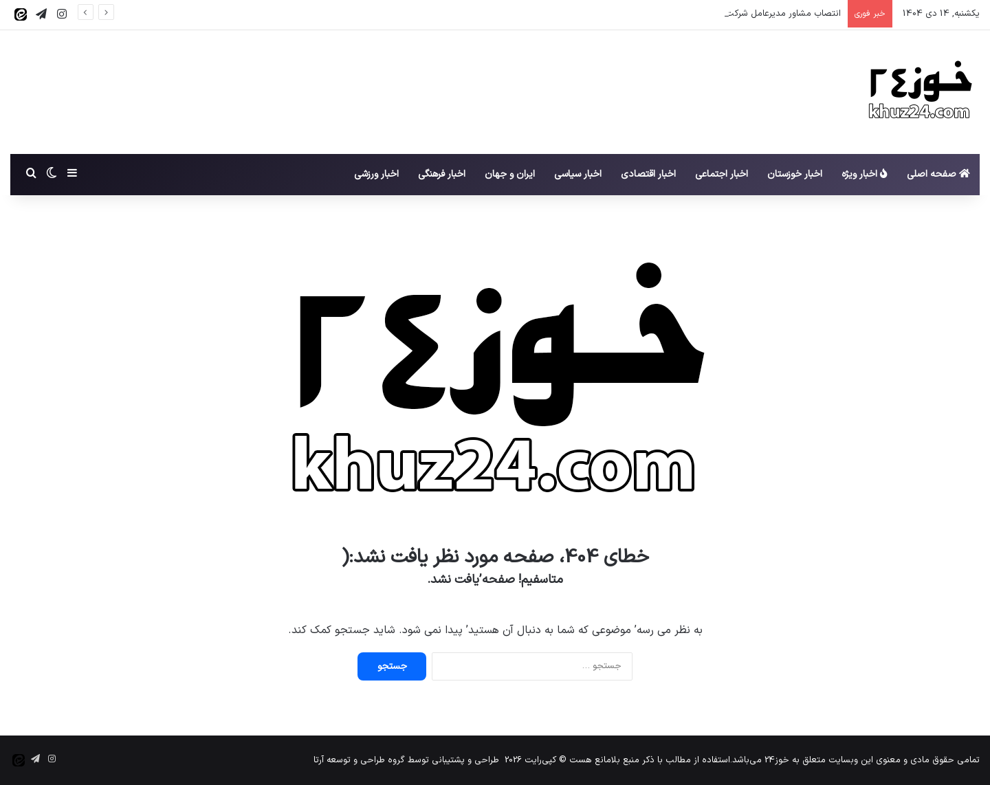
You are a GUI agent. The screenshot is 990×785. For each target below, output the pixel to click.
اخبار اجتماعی (721, 174)
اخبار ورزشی (376, 174)
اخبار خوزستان (794, 174)
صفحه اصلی (938, 174)
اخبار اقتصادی (648, 174)
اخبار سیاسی (578, 174)
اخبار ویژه (865, 174)
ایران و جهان (510, 174)
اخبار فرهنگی (441, 174)
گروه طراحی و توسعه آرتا (359, 760)
